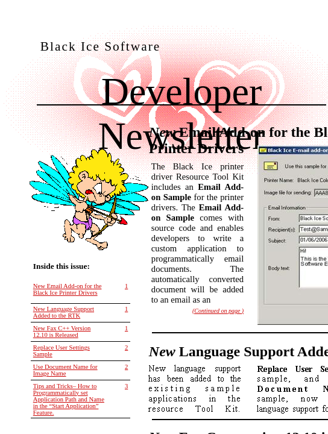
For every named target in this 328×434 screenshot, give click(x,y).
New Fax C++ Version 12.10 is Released (62, 331)
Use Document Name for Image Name (65, 370)
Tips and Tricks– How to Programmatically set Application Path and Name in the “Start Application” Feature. (68, 399)
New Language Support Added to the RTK (63, 312)
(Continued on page (218, 310)
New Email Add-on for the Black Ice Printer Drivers (67, 289)
